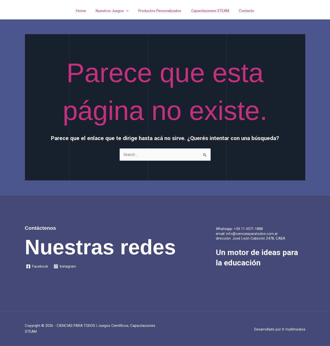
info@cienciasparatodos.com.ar (252, 234)
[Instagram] (65, 266)
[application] (128, 10)
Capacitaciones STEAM (208, 11)
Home (86, 11)
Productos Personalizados (159, 11)
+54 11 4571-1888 (248, 229)
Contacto (241, 11)
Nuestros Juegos (114, 10)
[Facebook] (37, 266)
